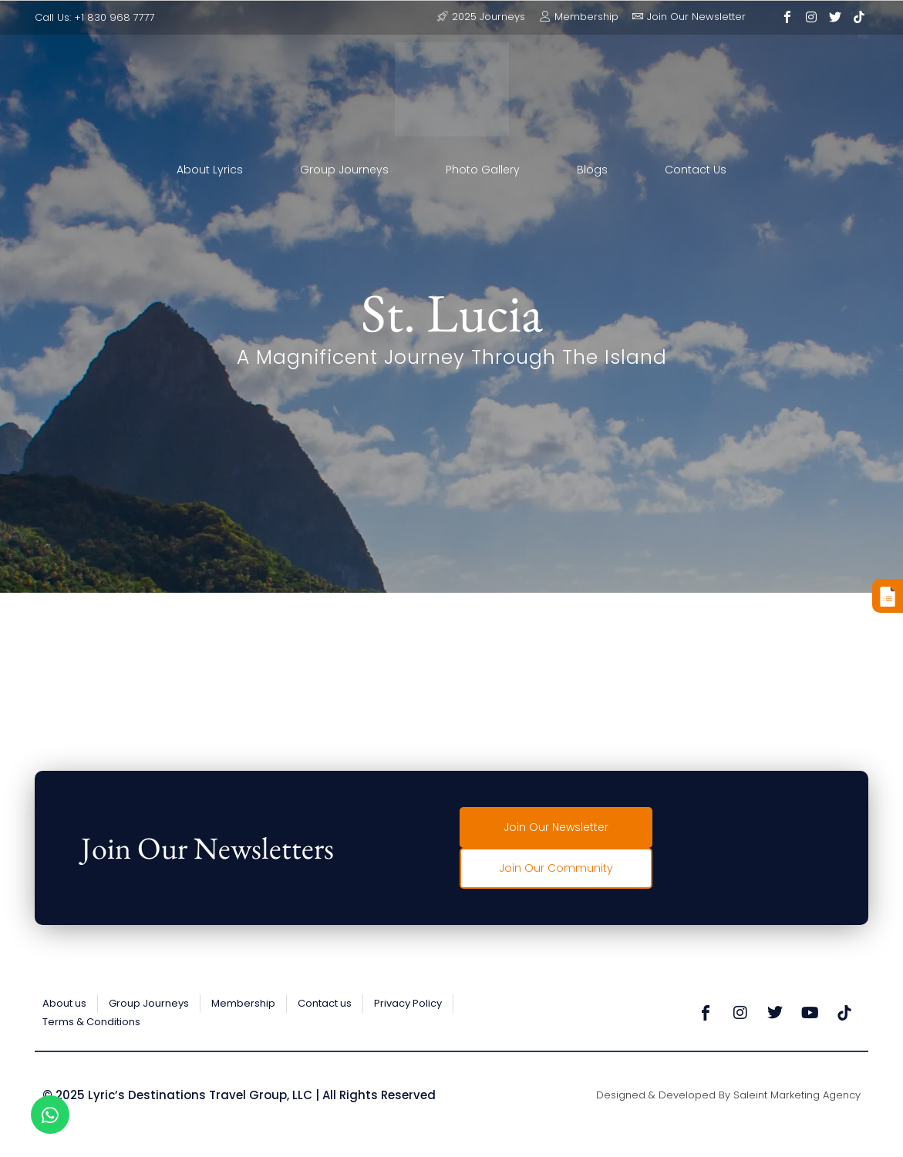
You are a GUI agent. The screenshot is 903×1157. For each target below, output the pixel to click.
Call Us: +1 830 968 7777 (95, 17)
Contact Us (695, 169)
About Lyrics (210, 169)
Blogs (592, 169)
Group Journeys (344, 169)
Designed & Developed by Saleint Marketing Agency (728, 1095)
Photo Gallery (483, 169)
